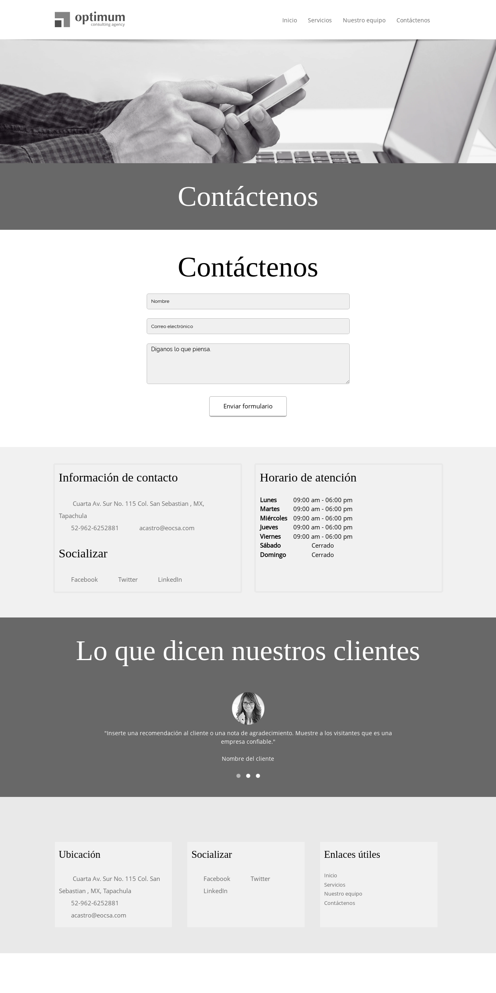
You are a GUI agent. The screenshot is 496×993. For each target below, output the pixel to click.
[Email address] (165, 528)
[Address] (147, 509)
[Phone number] (93, 528)
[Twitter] (126, 579)
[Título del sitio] (89, 20)
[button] (238, 776)
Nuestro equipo (343, 893)
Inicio (330, 875)
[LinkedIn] (168, 579)
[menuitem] (290, 20)
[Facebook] (82, 579)
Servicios (334, 884)
